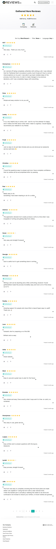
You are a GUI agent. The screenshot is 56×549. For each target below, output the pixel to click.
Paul (3, 186)
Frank (4, 140)
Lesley (4, 114)
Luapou (4, 437)
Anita (4, 349)
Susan (4, 233)
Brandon (5, 392)
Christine (5, 163)
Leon (4, 324)
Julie (4, 481)
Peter (4, 93)
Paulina (4, 301)
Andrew (5, 210)
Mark (4, 371)
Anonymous (6, 64)
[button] (35, 2)
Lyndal (4, 460)
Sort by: (22, 38)
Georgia (5, 254)
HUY (3, 42)
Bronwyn (5, 275)
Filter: (36, 38)
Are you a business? (43, 2)
